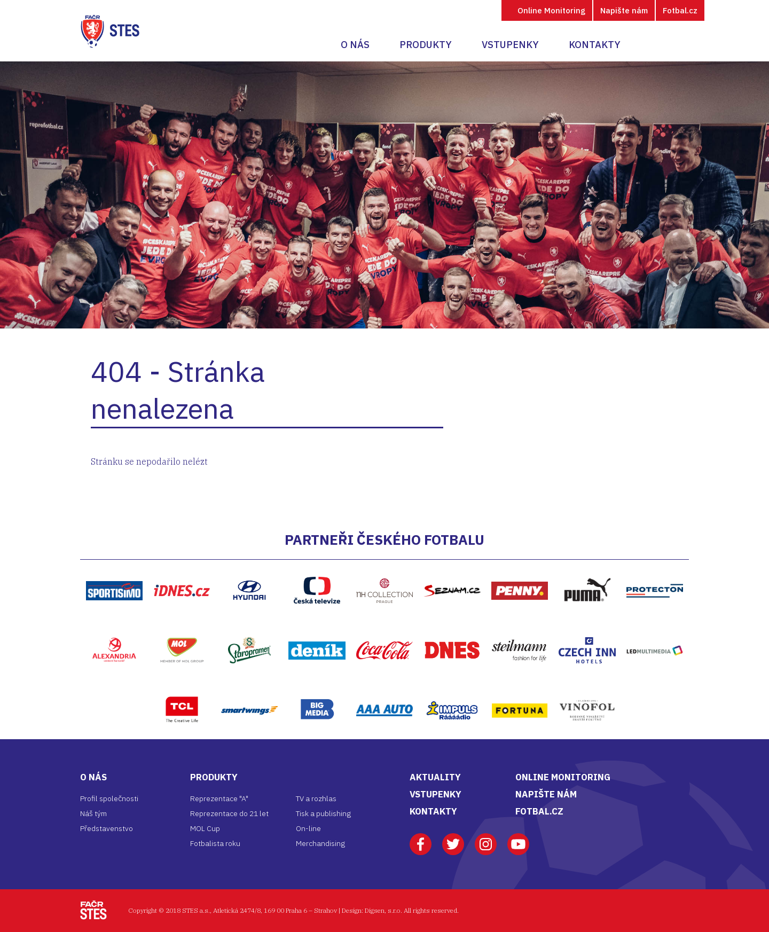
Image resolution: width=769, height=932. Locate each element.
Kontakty (595, 44)
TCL (182, 684)
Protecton (654, 565)
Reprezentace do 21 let (229, 813)
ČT (317, 565)
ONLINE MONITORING (562, 777)
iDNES (181, 565)
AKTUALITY (435, 777)
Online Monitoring (551, 10)
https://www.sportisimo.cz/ (114, 565)
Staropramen (249, 625)
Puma (587, 565)
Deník (316, 625)
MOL (181, 625)
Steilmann (519, 625)
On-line (308, 828)
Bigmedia (316, 684)
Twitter (453, 839)
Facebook (420, 839)
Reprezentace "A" (219, 798)
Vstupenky (510, 44)
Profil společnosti (109, 798)
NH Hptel (384, 565)
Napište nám (624, 10)
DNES (452, 625)
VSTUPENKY (435, 794)
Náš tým (93, 813)
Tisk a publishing (323, 813)
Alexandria (114, 625)
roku (232, 843)
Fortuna (520, 685)
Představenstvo (106, 828)
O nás (355, 44)
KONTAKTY (433, 811)
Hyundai (249, 565)
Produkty (425, 44)
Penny (519, 565)
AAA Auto (384, 685)
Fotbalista (207, 843)
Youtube (518, 839)
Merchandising (320, 843)
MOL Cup (205, 828)
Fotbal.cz (680, 10)
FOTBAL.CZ (539, 811)
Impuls (452, 685)
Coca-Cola (385, 625)
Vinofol (587, 685)
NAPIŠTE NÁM (546, 794)
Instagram (486, 839)
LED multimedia (655, 625)
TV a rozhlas (316, 798)
